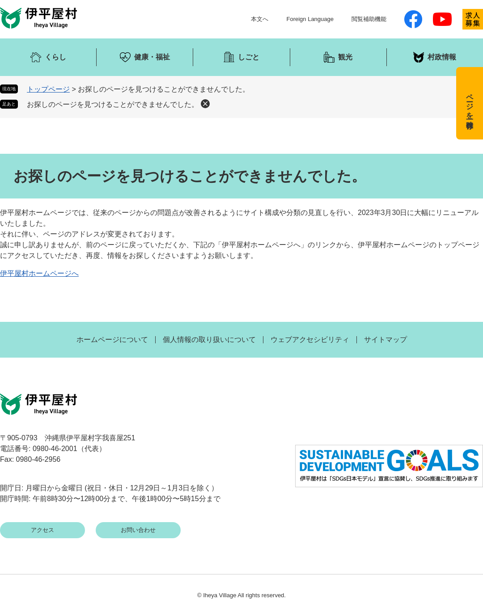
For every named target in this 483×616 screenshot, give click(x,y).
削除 (205, 103)
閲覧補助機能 (369, 19)
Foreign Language (310, 19)
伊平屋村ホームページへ (39, 273)
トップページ (48, 89)
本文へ (259, 19)
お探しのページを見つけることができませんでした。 (113, 104)
